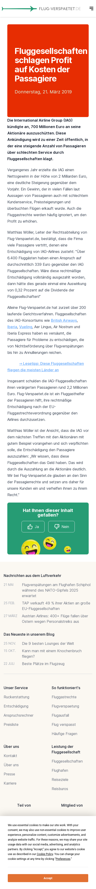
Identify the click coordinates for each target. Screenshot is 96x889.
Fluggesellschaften (67, 761)
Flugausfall (60, 715)
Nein (61, 526)
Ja (33, 526)
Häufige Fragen (64, 733)
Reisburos (60, 788)
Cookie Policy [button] (45, 854)
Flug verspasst (64, 724)
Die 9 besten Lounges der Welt (48, 643)
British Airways (64, 320)
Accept (48, 878)
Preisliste (11, 724)
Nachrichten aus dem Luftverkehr (32, 575)
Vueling (25, 326)
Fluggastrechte (64, 697)
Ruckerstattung (16, 697)
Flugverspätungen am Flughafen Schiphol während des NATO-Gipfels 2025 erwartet (56, 590)
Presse (9, 774)
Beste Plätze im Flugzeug (43, 663)
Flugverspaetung (65, 706)
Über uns (11, 765)
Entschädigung (16, 706)
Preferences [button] (63, 859)
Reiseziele (60, 779)
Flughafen (60, 770)
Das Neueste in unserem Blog (29, 634)
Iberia (12, 326)
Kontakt (10, 755)
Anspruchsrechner (18, 715)
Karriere (10, 783)
